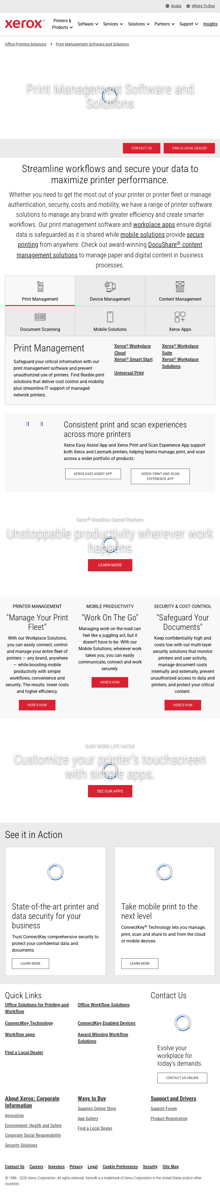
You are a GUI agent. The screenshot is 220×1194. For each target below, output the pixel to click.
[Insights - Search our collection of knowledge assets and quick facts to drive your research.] (210, 24)
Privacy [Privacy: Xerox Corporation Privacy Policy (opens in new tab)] (76, 1166)
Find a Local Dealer (24, 1052)
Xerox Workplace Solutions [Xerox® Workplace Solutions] (180, 363)
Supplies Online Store (97, 1108)
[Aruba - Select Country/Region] (173, 6)
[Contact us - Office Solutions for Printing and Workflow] (141, 148)
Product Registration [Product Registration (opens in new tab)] (169, 1118)
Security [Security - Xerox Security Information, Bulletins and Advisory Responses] (150, 1166)
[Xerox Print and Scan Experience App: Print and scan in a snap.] (160, 476)
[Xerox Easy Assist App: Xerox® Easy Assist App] (93, 474)
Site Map (171, 1166)
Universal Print (129, 372)
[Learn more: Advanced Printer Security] (55, 911)
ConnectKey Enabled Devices (106, 1023)
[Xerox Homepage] (25, 24)
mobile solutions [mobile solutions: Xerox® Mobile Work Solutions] (142, 234)
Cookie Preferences (120, 1166)
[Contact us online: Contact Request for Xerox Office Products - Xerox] (183, 1048)
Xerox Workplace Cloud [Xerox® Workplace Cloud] (132, 350)
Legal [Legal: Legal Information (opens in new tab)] (93, 1166)
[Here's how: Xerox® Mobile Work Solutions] (110, 682)
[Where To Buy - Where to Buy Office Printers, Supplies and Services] (200, 6)
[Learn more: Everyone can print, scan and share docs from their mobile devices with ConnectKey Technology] (165, 911)
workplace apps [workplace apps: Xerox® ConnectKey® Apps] (154, 224)
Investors (56, 1166)
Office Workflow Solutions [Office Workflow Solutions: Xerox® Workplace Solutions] (104, 1004)
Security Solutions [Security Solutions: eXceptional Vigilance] (21, 1145)
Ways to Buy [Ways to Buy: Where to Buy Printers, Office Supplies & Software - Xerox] (92, 1098)
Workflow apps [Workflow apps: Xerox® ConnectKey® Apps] (20, 1034)
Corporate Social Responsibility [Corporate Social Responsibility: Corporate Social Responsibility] (33, 1135)
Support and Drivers (173, 1098)
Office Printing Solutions (25, 44)
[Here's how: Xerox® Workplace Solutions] (37, 705)
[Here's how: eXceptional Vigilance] (183, 705)
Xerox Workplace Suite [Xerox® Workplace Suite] (180, 350)
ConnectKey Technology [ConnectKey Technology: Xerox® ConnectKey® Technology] (29, 1023)
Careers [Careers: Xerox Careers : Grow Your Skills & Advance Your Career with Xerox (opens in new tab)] (36, 1166)
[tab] (40, 291)
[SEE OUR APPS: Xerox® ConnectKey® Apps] (110, 771)
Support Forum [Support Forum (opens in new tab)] (164, 1108)
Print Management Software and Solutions (92, 44)
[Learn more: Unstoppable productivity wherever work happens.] (110, 544)
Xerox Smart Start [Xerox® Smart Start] (133, 359)
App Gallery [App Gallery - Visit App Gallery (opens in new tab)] (88, 1118)
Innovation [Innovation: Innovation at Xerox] (14, 1115)
